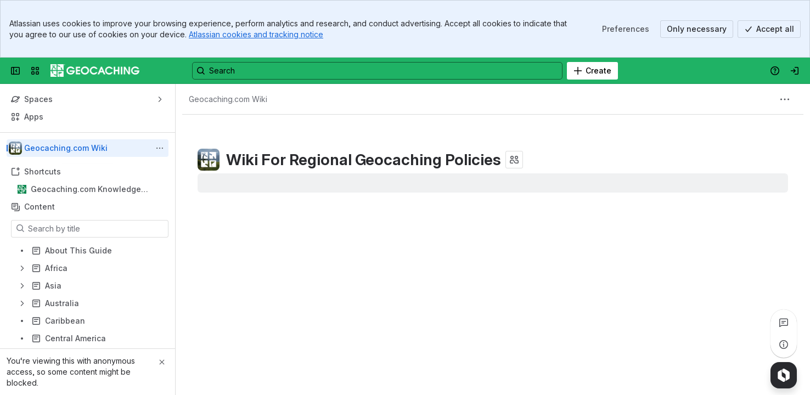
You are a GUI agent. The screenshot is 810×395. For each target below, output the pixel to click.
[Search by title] (96, 228)
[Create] (592, 71)
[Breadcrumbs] (228, 99)
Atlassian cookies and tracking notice (256, 34)
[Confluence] (95, 71)
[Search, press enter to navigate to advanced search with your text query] (377, 71)
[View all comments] (783, 322)
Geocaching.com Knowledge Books (86, 189)
